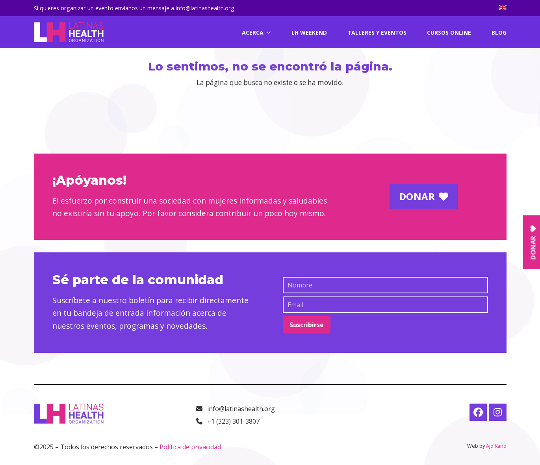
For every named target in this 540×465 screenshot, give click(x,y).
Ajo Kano (496, 445)
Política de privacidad (190, 447)
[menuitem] (503, 8)
